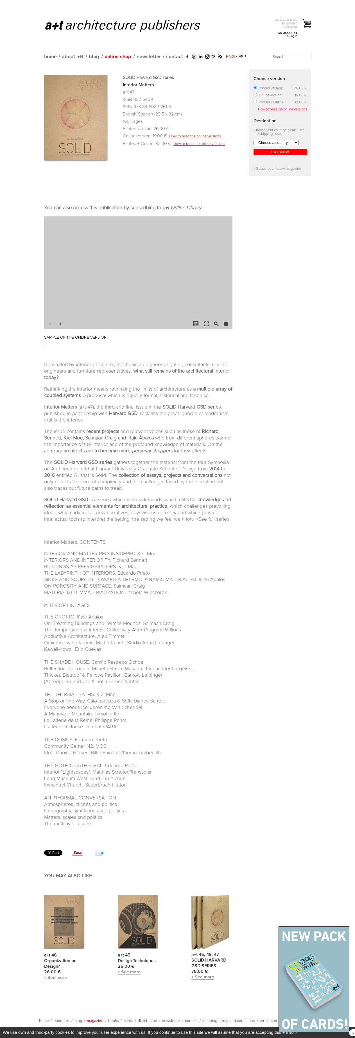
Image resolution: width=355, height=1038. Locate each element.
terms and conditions (278, 1021)
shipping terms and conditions (228, 1021)
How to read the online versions (195, 136)
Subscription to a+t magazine (278, 169)
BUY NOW (280, 152)
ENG (230, 57)
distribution (147, 1021)
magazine (95, 1021)
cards (128, 1021)
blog (94, 56)
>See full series (212, 519)
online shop (118, 56)
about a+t (72, 56)
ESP (242, 57)
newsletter (149, 56)
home (50, 56)
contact (174, 56)
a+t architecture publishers (129, 25)
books (113, 1021)
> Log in (292, 36)
